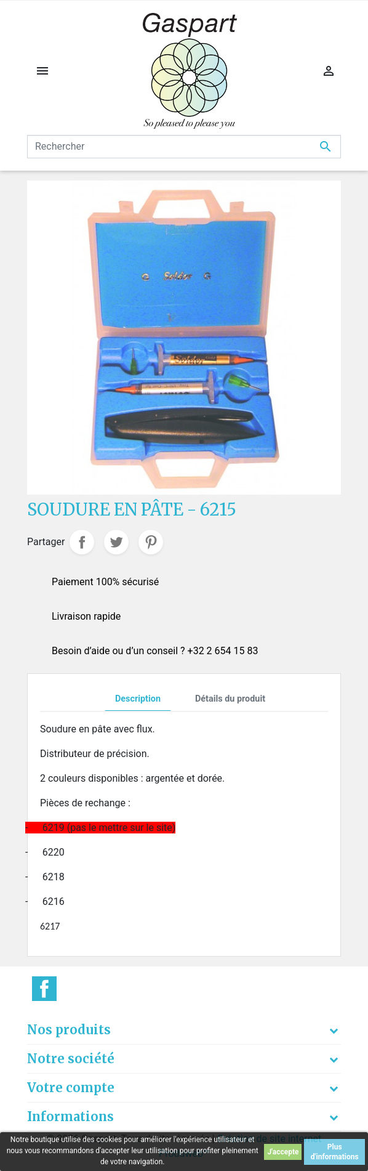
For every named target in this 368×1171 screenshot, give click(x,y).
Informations (70, 1116)
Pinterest (150, 542)
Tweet (116, 542)
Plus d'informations (335, 1152)
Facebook (44, 988)
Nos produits (69, 1029)
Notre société (70, 1058)
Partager (82, 542)
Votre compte (70, 1087)
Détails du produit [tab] (230, 699)
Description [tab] (138, 699)
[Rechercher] (184, 146)
